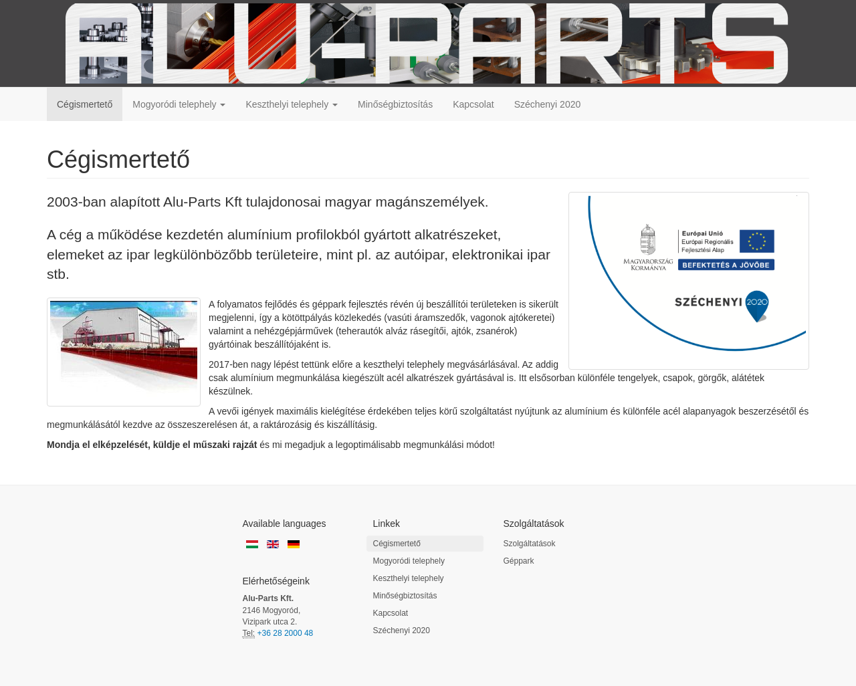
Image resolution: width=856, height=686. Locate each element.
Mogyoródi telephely (178, 104)
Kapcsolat (473, 104)
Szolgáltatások (530, 543)
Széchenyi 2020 (547, 104)
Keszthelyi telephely (291, 104)
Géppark (519, 561)
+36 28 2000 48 (285, 633)
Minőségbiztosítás (395, 104)
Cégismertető (84, 104)
